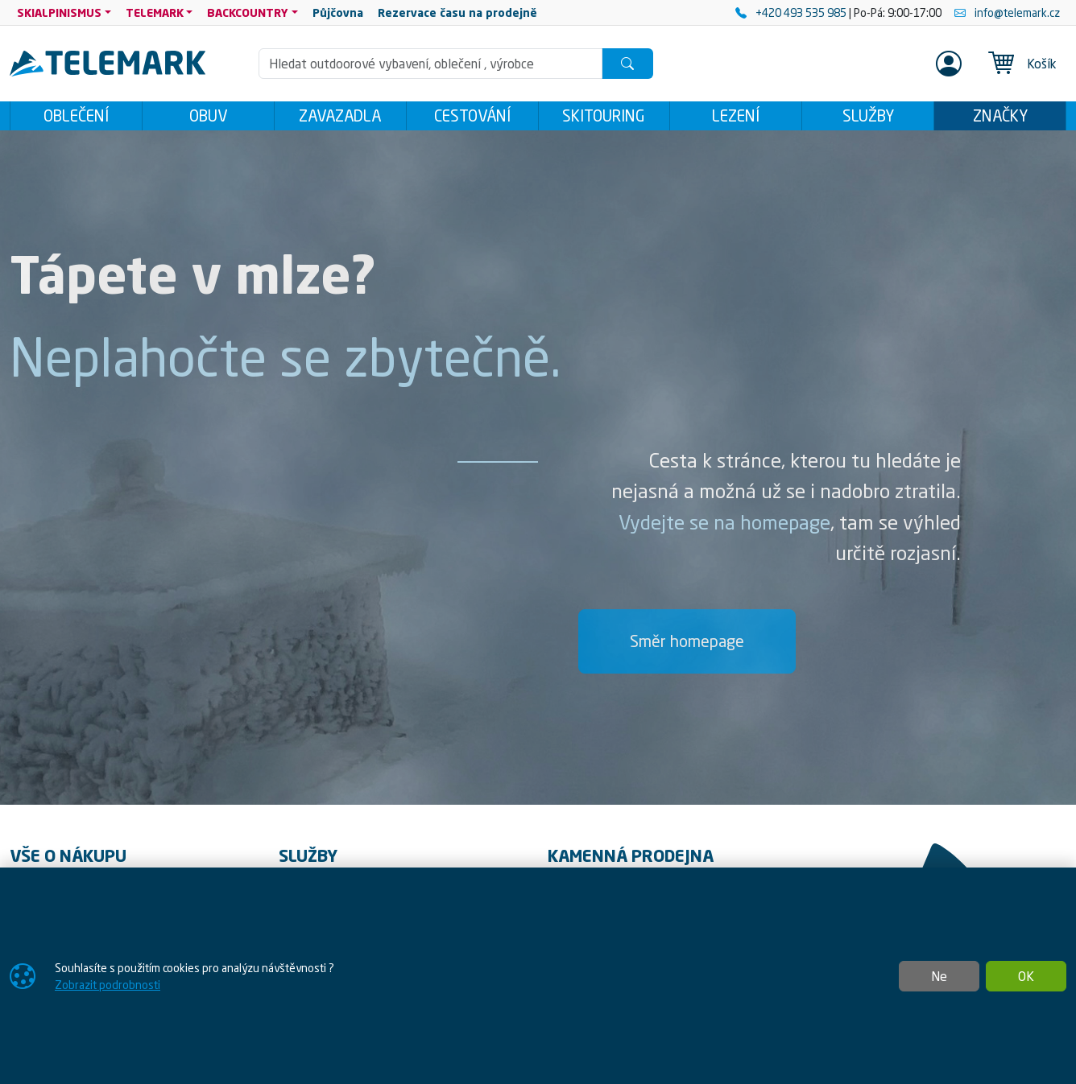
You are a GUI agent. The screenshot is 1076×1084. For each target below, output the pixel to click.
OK (1026, 976)
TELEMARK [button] (155, 12)
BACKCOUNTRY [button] (247, 12)
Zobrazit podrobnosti (107, 984)
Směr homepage (687, 645)
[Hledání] (430, 63)
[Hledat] (627, 63)
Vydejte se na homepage (724, 527)
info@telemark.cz (1007, 12)
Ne (939, 976)
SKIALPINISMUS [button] (59, 12)
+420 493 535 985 (792, 12)
